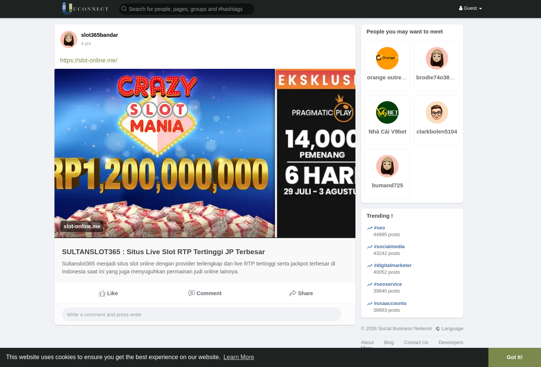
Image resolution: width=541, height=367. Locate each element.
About (367, 342)
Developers (450, 342)
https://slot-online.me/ (88, 60)
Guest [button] (470, 8)
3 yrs (86, 43)
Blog (389, 342)
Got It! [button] (515, 357)
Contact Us (416, 342)
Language (449, 328)
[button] (186, 8)
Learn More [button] (239, 357)
